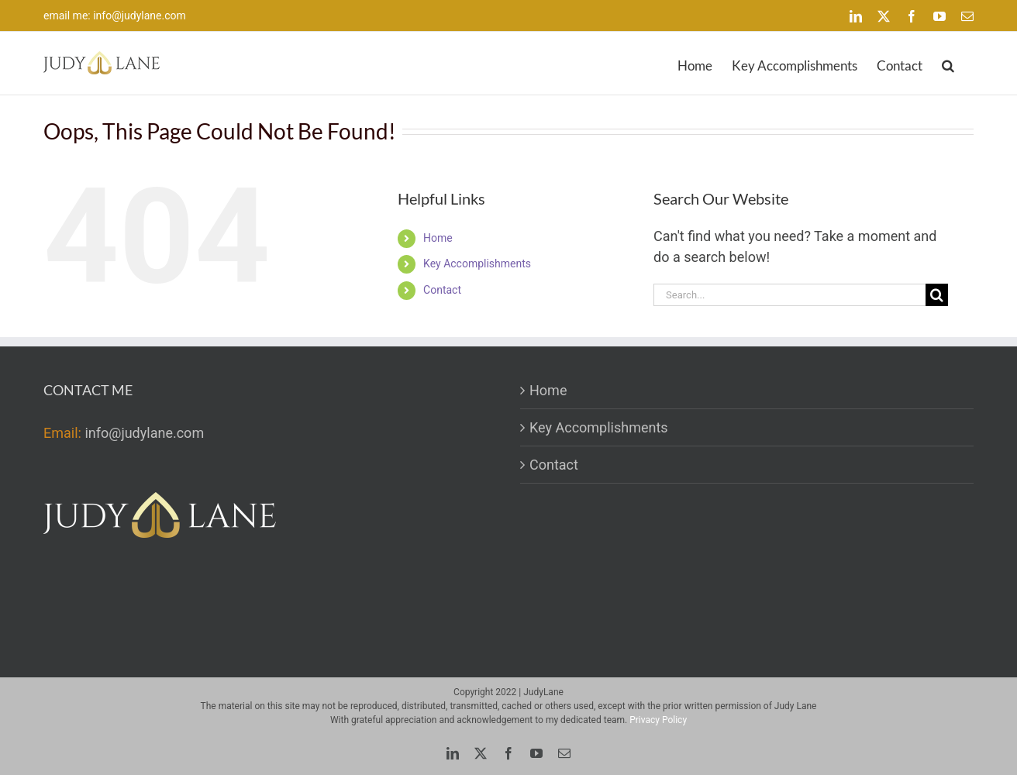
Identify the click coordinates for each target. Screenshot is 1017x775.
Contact (442, 290)
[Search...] (789, 295)
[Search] (937, 295)
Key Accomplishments (477, 263)
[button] (948, 63)
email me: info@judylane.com (114, 15)
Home (438, 238)
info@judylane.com (144, 433)
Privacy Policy (658, 720)
